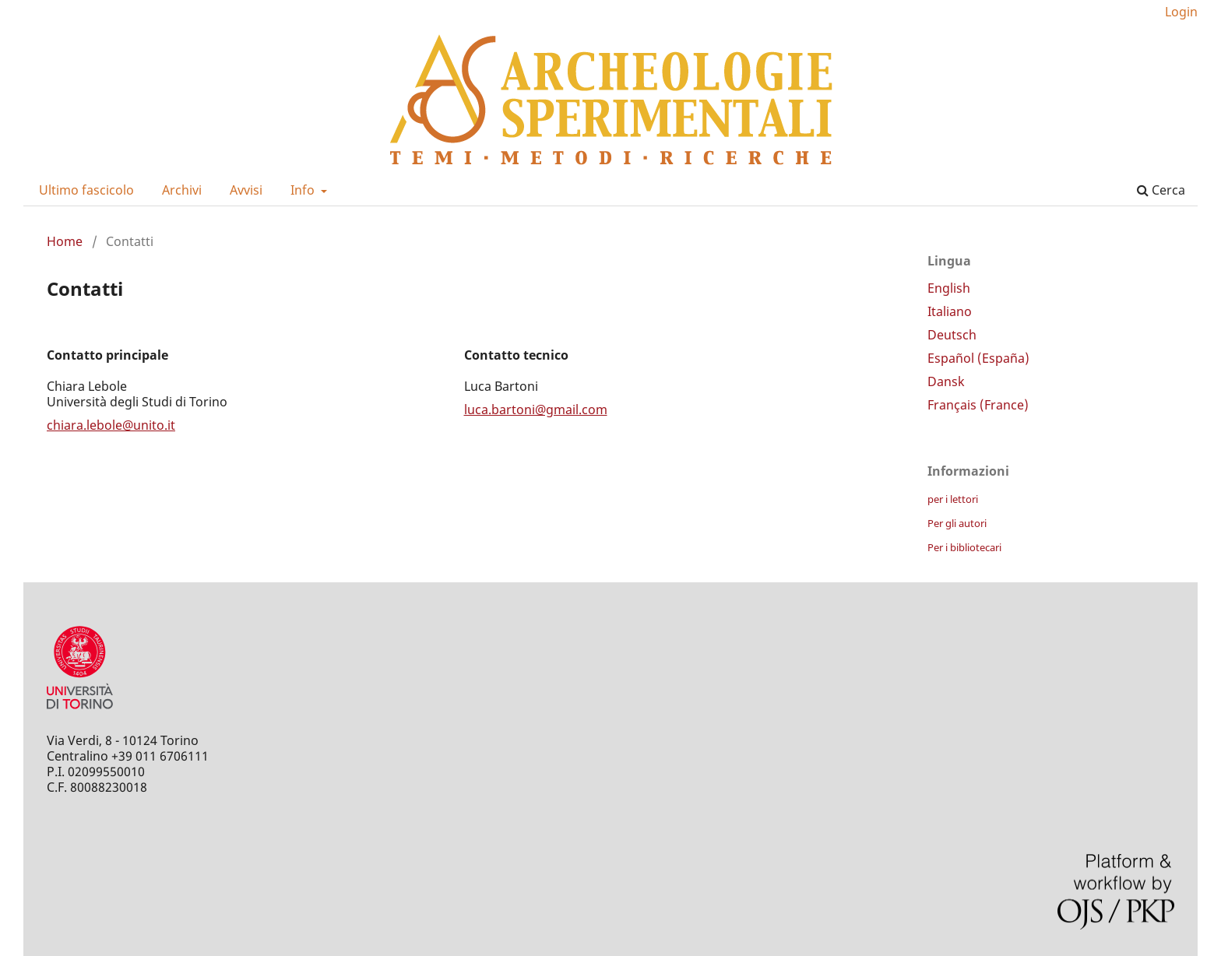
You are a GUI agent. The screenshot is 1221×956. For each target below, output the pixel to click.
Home (65, 241)
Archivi (182, 190)
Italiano (949, 311)
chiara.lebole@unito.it (111, 425)
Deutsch (951, 334)
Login (1181, 11)
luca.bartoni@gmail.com (535, 409)
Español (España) (978, 358)
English (948, 288)
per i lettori (952, 499)
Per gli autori (957, 523)
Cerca (1161, 190)
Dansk (946, 381)
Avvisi (246, 190)
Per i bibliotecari (964, 547)
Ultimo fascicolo (86, 190)
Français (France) (978, 404)
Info (304, 190)
